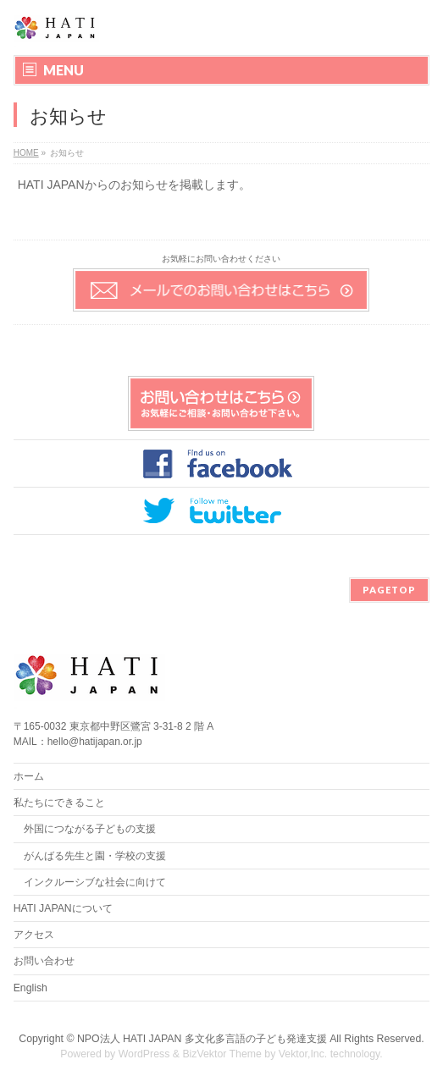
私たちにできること (59, 802)
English (30, 988)
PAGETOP (389, 589)
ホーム (29, 776)
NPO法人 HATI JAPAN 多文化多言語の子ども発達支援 (202, 1039)
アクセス (34, 935)
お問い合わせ (44, 961)
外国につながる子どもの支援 (90, 829)
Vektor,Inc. (303, 1054)
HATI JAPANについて (63, 908)
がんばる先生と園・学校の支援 (95, 856)
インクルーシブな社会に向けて (95, 882)
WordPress (144, 1054)
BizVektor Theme (222, 1054)
